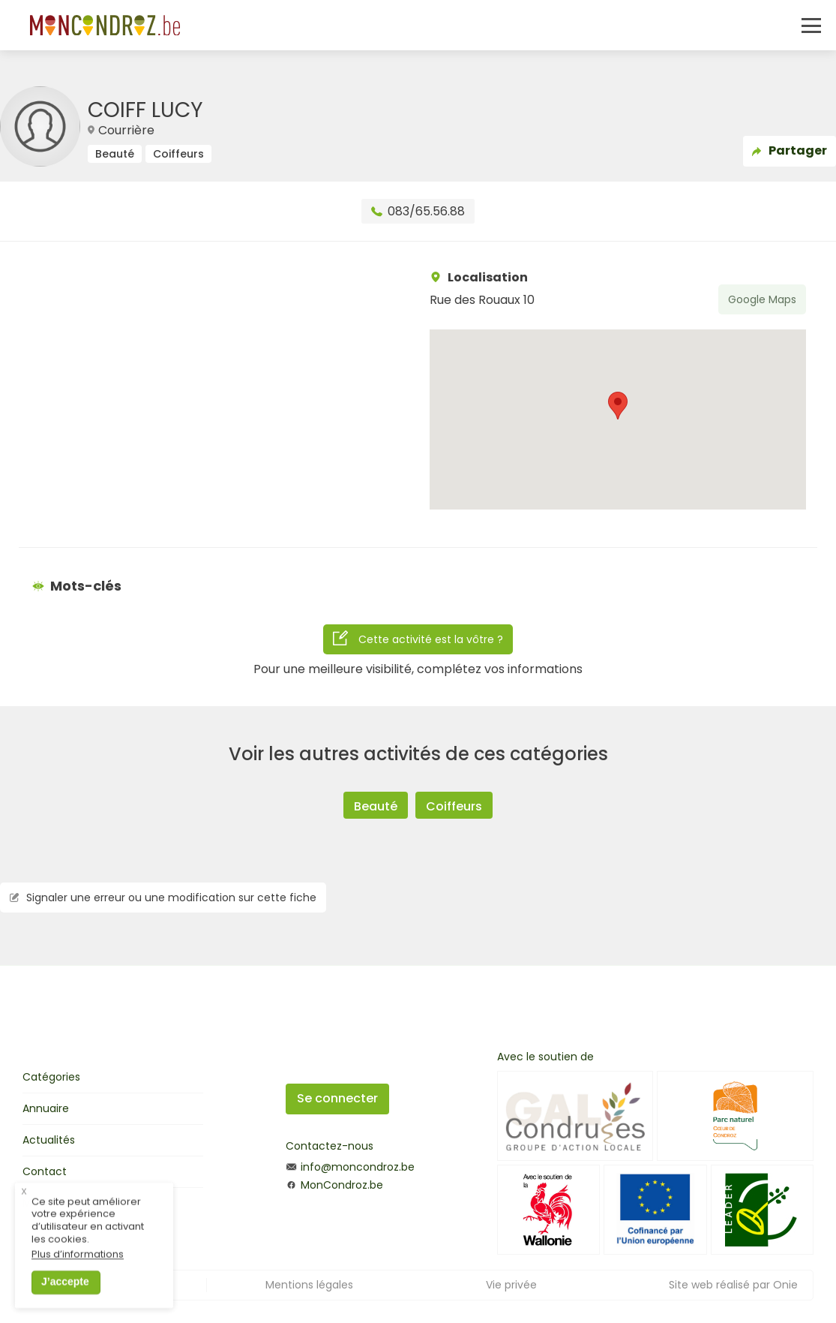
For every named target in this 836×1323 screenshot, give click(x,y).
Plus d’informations (77, 1265)
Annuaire (45, 1108)
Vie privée (511, 1284)
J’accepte (65, 1292)
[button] (618, 405)
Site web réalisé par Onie (733, 1284)
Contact (44, 1171)
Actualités (48, 1139)
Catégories (51, 1076)
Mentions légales (309, 1284)
